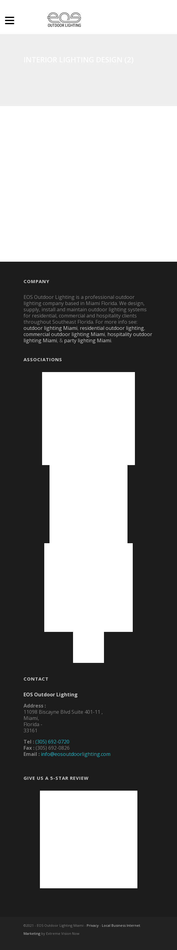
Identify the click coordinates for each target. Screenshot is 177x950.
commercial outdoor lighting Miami (64, 334)
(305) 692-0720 (52, 741)
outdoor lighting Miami (50, 328)
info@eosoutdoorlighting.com (75, 754)
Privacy (93, 925)
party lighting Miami (87, 340)
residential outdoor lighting (112, 328)
